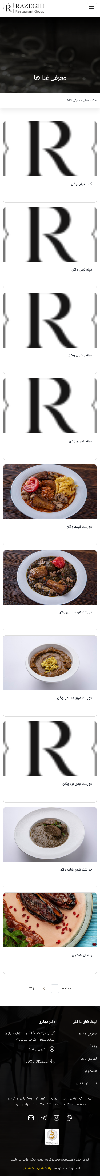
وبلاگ (92, 1046)
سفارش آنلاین (86, 1083)
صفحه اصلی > (88, 100)
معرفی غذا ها (87, 1034)
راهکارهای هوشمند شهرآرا (35, 1168)
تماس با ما (89, 1059)
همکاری (91, 1071)
